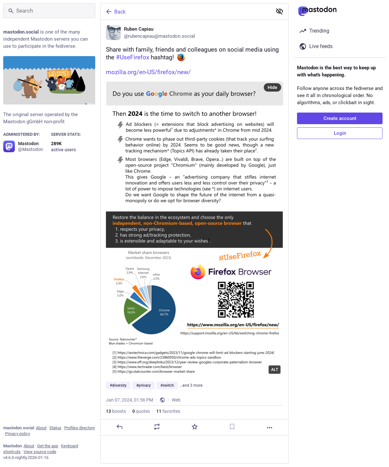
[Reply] (119, 427)
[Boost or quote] (157, 427)
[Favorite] (195, 427)
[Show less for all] (279, 11)
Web (176, 399)
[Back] (186, 12)
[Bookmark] (232, 427)
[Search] (49, 10)
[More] (269, 428)
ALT (274, 369)
